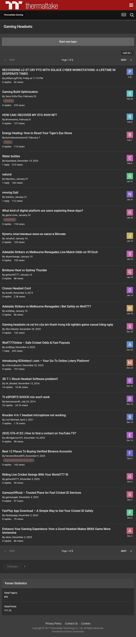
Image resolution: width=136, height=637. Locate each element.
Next (124, 60)
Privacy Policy (54, 623)
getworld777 (12, 274)
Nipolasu (10, 178)
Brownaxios (11, 119)
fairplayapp (11, 515)
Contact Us (71, 623)
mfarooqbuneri (13, 365)
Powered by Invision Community (68, 631)
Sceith (8, 292)
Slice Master (12, 329)
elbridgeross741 (14, 437)
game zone (11, 215)
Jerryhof (9, 238)
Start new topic (68, 41)
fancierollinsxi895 (14, 455)
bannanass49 (12, 401)
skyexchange (12, 256)
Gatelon (9, 197)
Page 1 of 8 (68, 60)
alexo (8, 537)
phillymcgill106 (13, 78)
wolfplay (9, 311)
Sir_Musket (11, 383)
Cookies (85, 623)
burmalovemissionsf (16, 137)
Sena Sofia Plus (13, 96)
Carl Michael (12, 419)
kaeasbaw (10, 160)
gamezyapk (11, 497)
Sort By (127, 53)
